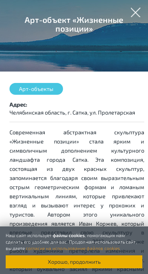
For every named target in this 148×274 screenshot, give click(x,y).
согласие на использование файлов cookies (73, 248)
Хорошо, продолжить (74, 261)
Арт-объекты (36, 88)
